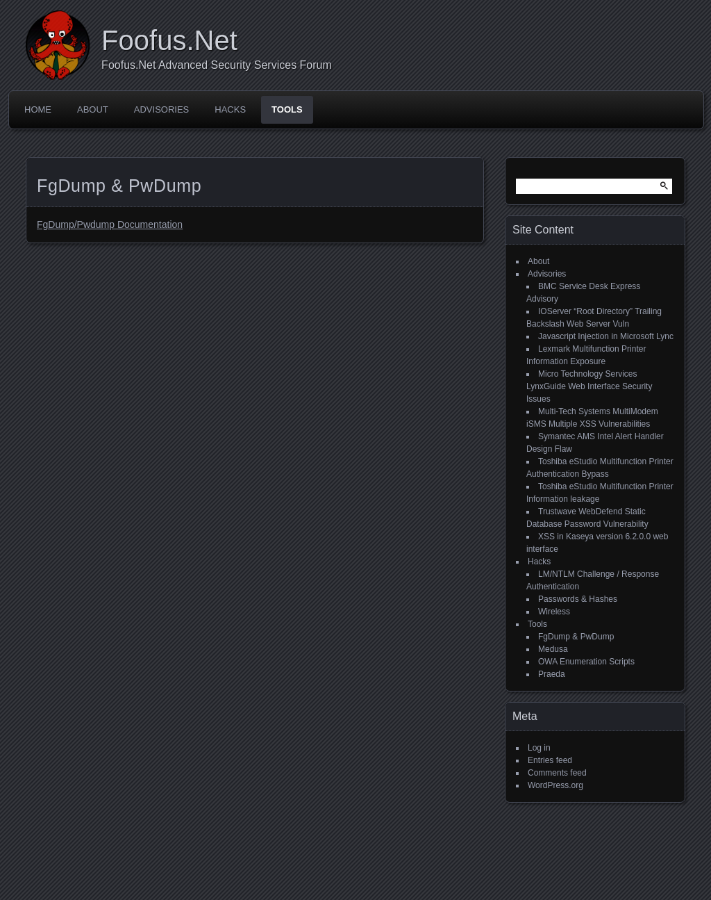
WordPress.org (555, 785)
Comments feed (557, 773)
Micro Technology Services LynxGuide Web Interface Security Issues (589, 386)
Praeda (551, 674)
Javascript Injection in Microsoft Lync (606, 336)
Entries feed (550, 760)
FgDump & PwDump (576, 636)
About (92, 109)
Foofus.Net (169, 40)
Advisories (161, 109)
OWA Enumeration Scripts (586, 661)
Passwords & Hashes (577, 599)
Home (37, 109)
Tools (287, 109)
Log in (539, 748)
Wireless (554, 611)
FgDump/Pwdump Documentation (110, 224)
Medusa (553, 649)
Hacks (230, 109)
